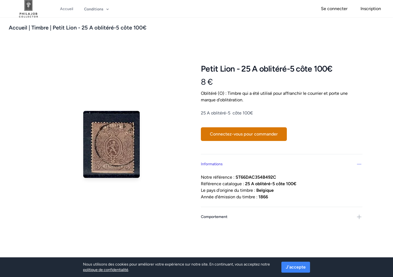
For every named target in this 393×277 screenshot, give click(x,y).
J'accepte (296, 267)
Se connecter (334, 8)
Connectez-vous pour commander (244, 134)
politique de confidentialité (105, 269)
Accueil (18, 27)
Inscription (371, 8)
